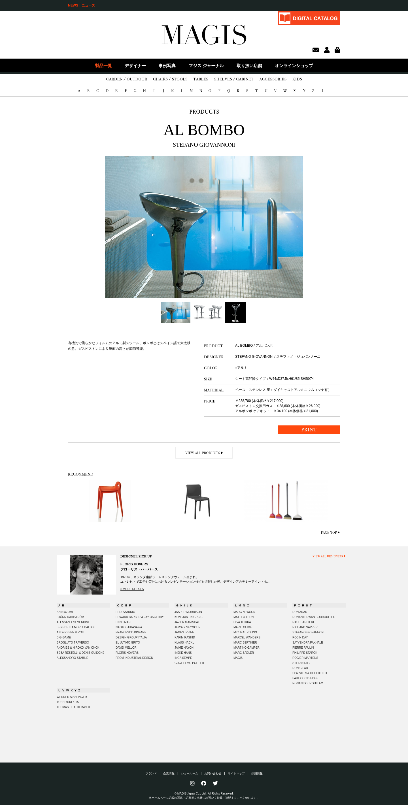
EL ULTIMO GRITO (128, 642)
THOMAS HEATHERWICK (73, 707)
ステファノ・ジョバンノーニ (298, 357)
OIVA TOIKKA (242, 622)
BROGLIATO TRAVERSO (73, 642)
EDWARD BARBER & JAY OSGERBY (140, 617)
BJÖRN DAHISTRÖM (70, 617)
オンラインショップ (294, 65)
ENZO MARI (123, 622)
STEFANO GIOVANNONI (254, 357)
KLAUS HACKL (184, 642)
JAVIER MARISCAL (187, 622)
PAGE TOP (330, 532)
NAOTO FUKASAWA (129, 627)
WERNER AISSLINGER (72, 696)
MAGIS (238, 657)
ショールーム (189, 773)
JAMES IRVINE (184, 632)
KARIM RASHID (185, 637)
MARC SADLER (243, 652)
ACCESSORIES (272, 79)
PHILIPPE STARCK (304, 652)
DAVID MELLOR (126, 647)
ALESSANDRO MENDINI (73, 622)
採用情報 (257, 773)
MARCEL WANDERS (246, 637)
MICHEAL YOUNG (245, 632)
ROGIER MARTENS (305, 657)
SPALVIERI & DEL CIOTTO (309, 673)
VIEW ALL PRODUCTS (204, 453)
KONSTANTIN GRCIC (189, 617)
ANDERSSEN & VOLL (71, 632)
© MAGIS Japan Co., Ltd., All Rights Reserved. (204, 793)
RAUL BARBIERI (303, 622)
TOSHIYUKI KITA (68, 702)
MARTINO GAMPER (246, 647)
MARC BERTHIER (245, 642)
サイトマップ (236, 773)
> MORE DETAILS (132, 589)
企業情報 (169, 773)
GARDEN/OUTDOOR (126, 79)
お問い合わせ (212, 773)
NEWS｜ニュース (81, 5)
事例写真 (167, 65)
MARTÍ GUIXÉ (242, 627)
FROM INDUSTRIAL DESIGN (134, 657)
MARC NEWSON (244, 612)
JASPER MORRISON (188, 612)
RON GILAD (300, 668)
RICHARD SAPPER (305, 627)
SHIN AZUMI (65, 612)
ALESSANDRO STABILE (72, 657)
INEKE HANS (183, 652)
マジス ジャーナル (206, 65)
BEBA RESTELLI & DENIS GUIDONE (80, 652)
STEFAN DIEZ (301, 663)
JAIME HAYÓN (184, 647)
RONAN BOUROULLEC (307, 683)
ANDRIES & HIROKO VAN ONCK (78, 647)
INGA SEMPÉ (183, 657)
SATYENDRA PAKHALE (307, 642)
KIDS (297, 79)
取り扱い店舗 (249, 65)
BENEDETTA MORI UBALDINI (76, 627)
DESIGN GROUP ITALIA (131, 637)
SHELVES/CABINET (233, 79)
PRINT (309, 429)
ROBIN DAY (300, 637)
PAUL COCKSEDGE (305, 678)
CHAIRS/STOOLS (170, 79)
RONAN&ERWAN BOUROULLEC (313, 617)
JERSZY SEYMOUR (188, 627)
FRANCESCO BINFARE (131, 632)
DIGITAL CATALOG (309, 18)
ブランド (151, 773)
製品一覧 (103, 65)
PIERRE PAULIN (303, 647)
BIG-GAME (64, 637)
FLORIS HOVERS (127, 652)
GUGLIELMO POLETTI (189, 663)
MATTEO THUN (243, 617)
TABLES (200, 79)
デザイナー (135, 65)
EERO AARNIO (125, 612)
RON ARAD (299, 612)
